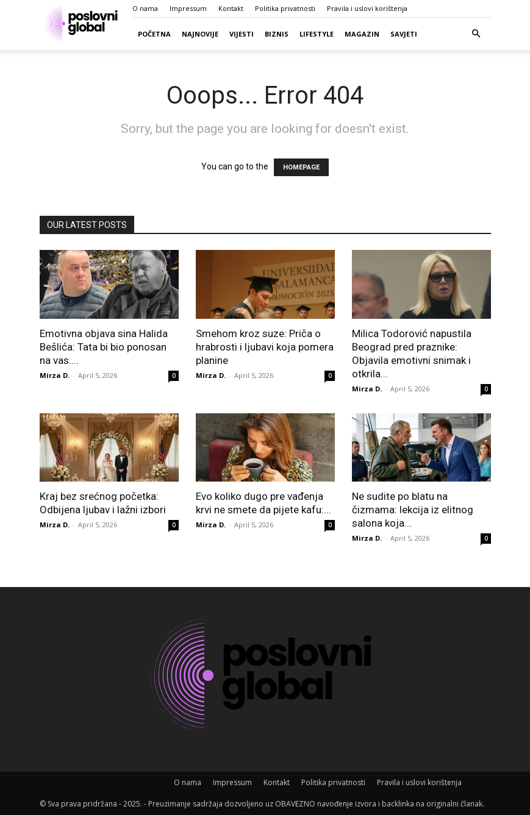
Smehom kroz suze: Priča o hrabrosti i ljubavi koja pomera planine (265, 346)
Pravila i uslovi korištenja (367, 8)
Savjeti (403, 33)
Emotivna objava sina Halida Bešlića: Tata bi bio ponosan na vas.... (104, 346)
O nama (145, 8)
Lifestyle (316, 33)
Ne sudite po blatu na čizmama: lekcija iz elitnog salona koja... (412, 509)
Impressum (188, 8)
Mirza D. (55, 375)
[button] (476, 34)
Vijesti (241, 33)
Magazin (362, 33)
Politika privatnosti (285, 8)
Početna (154, 33)
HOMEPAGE (301, 167)
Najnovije (200, 33)
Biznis (276, 33)
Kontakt (230, 8)
